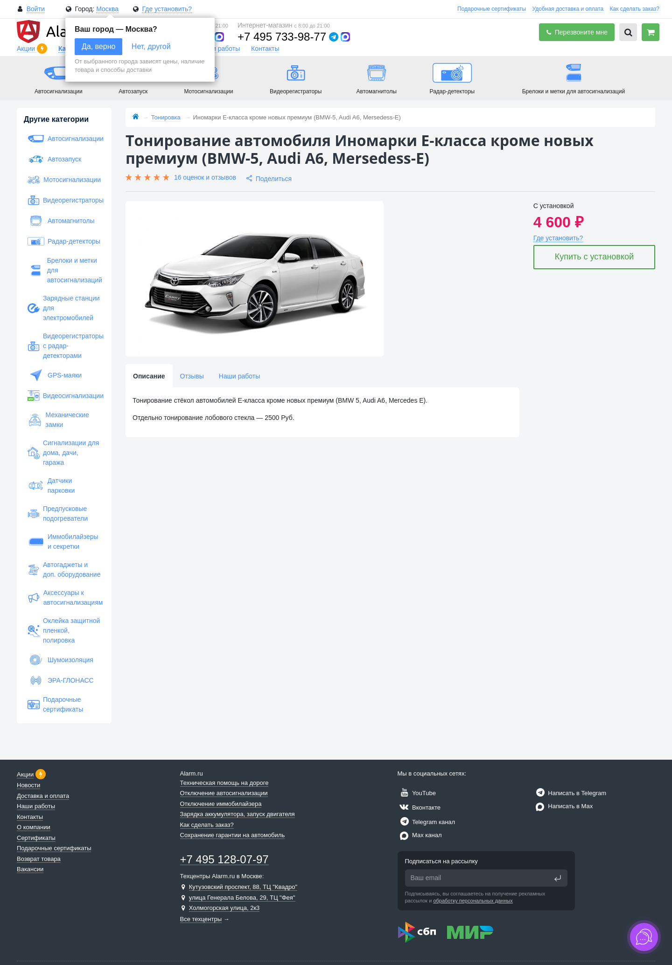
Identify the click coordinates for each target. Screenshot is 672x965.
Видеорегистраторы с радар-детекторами (64, 345)
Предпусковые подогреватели (58, 513)
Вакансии (30, 869)
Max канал (420, 835)
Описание (149, 376)
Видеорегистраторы (64, 200)
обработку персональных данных (472, 900)
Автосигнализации (64, 139)
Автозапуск (54, 159)
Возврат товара (39, 858)
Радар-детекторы (64, 241)
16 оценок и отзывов (205, 177)
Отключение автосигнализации (224, 793)
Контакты (265, 48)
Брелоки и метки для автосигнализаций (64, 270)
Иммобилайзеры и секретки (63, 541)
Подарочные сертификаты (491, 9)
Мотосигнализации (64, 180)
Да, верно (98, 46)
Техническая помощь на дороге (224, 782)
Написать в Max (563, 806)
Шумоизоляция (60, 660)
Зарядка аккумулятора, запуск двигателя (237, 814)
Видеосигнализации (64, 396)
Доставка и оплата (43, 795)
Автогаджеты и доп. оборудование (64, 569)
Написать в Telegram (569, 793)
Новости (28, 785)
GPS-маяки (55, 375)
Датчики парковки (51, 485)
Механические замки (58, 419)
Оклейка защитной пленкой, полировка (64, 630)
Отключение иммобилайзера (221, 803)
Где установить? (167, 9)
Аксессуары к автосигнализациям (64, 597)
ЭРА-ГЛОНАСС (61, 680)
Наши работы (219, 48)
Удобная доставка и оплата (568, 9)
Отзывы (192, 376)
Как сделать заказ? (634, 9)
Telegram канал (426, 821)
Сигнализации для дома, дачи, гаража (63, 452)
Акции (27, 48)
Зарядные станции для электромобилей (64, 308)
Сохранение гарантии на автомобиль (232, 835)
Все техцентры (201, 919)
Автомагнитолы (61, 221)
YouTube (417, 793)
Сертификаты (36, 837)
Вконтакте (419, 807)
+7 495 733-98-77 (282, 36)
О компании (33, 827)
